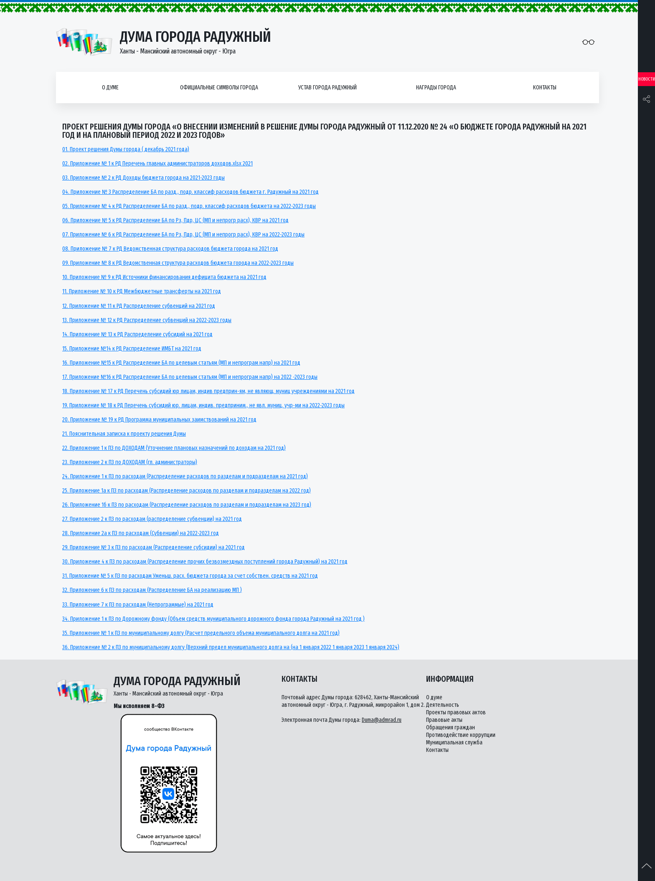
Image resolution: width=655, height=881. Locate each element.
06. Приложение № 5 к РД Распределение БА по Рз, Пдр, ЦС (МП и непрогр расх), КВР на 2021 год (175, 220)
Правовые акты (444, 720)
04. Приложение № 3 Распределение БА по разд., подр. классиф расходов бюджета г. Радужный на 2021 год (190, 191)
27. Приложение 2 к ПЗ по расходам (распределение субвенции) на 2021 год (152, 519)
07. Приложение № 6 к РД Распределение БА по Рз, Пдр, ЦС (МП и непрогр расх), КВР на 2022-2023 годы (183, 234)
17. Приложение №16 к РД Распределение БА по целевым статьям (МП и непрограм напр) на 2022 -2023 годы (189, 377)
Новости (646, 79)
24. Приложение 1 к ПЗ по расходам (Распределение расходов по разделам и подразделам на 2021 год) (185, 476)
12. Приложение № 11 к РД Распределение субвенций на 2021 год (138, 306)
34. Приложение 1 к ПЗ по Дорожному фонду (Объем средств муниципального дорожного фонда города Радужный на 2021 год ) (213, 618)
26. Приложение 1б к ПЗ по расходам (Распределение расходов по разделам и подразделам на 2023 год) (186, 504)
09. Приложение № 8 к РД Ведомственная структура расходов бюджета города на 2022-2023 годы (178, 263)
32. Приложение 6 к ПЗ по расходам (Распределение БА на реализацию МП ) (152, 590)
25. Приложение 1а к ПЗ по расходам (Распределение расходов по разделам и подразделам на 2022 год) (186, 490)
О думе (110, 87)
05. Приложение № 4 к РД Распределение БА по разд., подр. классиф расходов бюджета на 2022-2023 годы (189, 206)
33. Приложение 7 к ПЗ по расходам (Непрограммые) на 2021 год (137, 604)
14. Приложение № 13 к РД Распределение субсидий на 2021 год (137, 334)
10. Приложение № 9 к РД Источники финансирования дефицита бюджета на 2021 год (164, 277)
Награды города (436, 87)
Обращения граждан (450, 727)
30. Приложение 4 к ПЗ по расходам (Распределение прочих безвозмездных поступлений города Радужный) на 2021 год (205, 561)
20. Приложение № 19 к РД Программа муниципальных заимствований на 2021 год (159, 419)
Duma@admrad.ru (381, 720)
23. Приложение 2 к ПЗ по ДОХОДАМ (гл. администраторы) (129, 462)
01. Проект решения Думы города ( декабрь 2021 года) (125, 149)
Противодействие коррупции (460, 735)
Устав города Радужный (327, 87)
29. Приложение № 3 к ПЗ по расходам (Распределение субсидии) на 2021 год (153, 547)
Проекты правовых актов (456, 712)
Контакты (544, 87)
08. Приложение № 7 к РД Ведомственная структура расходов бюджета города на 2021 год (170, 248)
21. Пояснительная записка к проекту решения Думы (124, 433)
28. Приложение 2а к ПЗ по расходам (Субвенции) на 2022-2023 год (140, 533)
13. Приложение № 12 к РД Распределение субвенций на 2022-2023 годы (146, 320)
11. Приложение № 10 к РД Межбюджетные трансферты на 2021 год (141, 291)
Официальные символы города (219, 87)
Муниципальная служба (454, 742)
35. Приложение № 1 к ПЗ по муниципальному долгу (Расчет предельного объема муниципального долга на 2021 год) (201, 633)
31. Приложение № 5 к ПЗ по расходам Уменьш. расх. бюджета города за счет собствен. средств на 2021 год (190, 575)
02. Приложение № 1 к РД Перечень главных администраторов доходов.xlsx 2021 (157, 163)
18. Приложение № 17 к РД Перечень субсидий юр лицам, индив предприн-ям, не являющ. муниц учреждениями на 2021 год (208, 391)
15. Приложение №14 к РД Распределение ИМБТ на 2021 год (131, 348)
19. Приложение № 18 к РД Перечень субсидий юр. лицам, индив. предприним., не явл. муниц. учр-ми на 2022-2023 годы (203, 405)
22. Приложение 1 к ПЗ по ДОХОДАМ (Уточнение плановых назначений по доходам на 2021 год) (174, 448)
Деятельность (442, 704)
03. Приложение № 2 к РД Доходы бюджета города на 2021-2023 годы (143, 177)
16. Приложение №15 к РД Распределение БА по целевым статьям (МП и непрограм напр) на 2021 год (181, 362)
